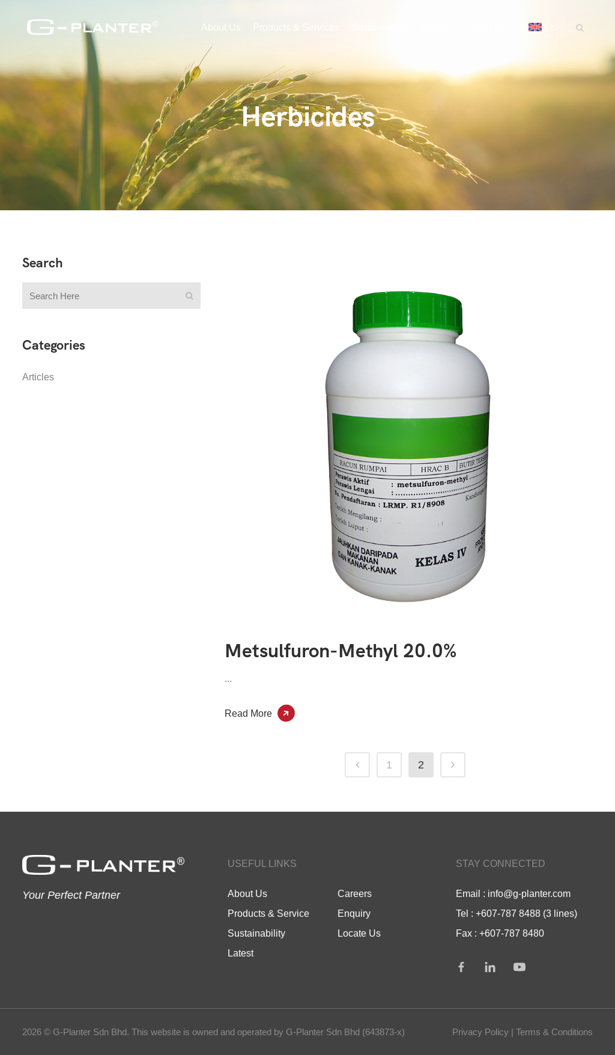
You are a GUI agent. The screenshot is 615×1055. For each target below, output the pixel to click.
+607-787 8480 (511, 933)
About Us (247, 893)
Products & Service (268, 913)
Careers (355, 893)
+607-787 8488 (508, 913)
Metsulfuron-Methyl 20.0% (340, 650)
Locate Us (359, 933)
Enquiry (354, 913)
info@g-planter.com (529, 893)
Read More (248, 713)
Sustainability (256, 933)
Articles (38, 376)
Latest (240, 952)
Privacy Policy (480, 1032)
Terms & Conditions (554, 1032)
